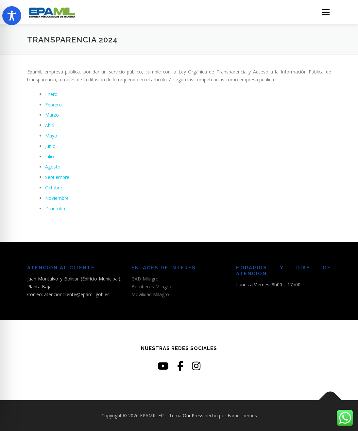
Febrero (53, 105)
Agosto (52, 167)
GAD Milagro (145, 279)
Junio (50, 146)
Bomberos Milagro (151, 286)
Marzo (52, 115)
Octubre (53, 187)
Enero (51, 94)
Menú (325, 12)
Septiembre (57, 177)
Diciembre (56, 208)
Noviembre (57, 198)
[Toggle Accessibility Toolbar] (12, 16)
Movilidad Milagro (150, 294)
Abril (49, 125)
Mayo (51, 136)
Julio (49, 156)
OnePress (193, 415)
